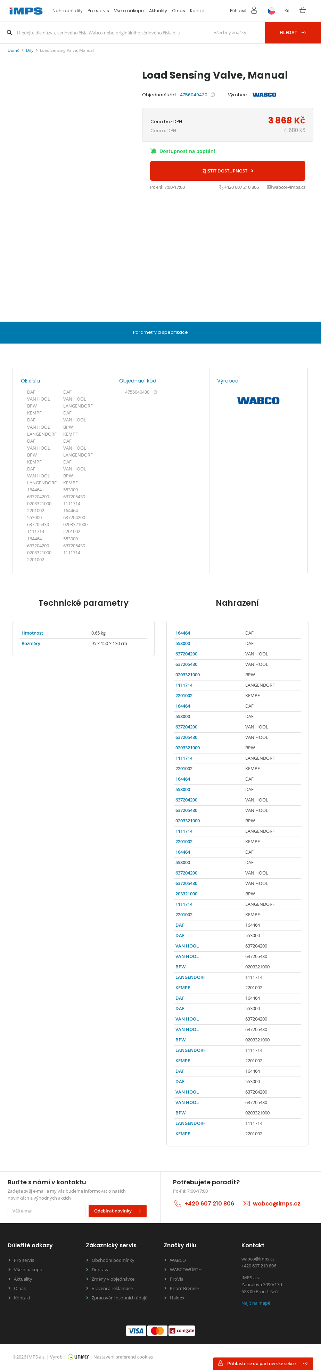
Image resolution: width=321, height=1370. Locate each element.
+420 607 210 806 (209, 1204)
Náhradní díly (67, 11)
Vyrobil (69, 1357)
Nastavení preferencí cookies (123, 1357)
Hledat (293, 32)
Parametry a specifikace (160, 332)
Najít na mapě (255, 1303)
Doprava (100, 1270)
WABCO (178, 1260)
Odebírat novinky (118, 1211)
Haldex (177, 1298)
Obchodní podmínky (113, 1260)
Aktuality (158, 11)
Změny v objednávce (113, 1279)
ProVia (176, 1279)
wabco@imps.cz (277, 1204)
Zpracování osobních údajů (119, 1298)
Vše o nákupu (129, 11)
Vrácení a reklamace (112, 1288)
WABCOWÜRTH (186, 1270)
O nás (178, 11)
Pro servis (98, 11)
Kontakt (198, 11)
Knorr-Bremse (184, 1288)
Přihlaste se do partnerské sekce (262, 1363)
